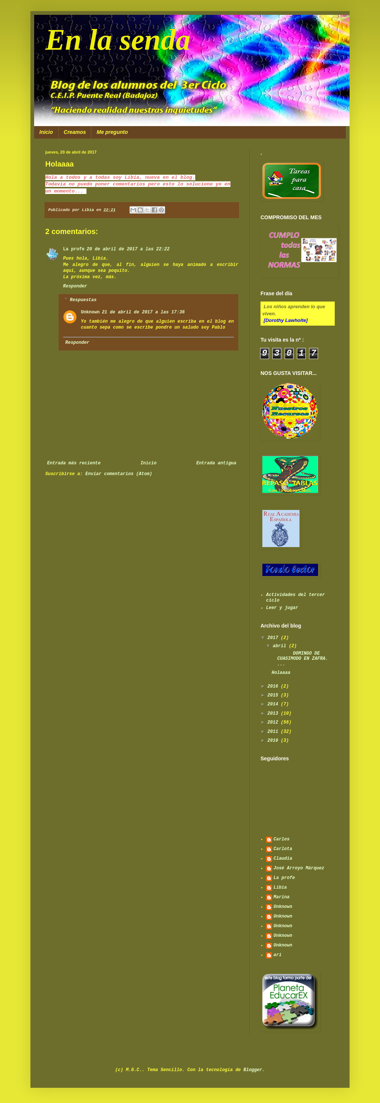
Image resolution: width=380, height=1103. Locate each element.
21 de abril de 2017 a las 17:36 (143, 312)
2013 (274, 713)
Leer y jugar (282, 607)
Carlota (282, 849)
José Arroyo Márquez (298, 868)
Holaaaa (281, 672)
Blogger (252, 1070)
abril (281, 646)
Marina (281, 897)
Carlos (281, 839)
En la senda (117, 39)
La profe (74, 249)
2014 (274, 704)
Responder (75, 286)
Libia (280, 887)
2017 (274, 638)
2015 (274, 695)
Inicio (46, 132)
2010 (274, 740)
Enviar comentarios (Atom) (118, 474)
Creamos (75, 132)
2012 (274, 722)
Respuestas (83, 300)
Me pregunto (112, 132)
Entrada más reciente (74, 463)
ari (277, 955)
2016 (274, 686)
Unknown (90, 312)
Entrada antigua (216, 463)
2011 (274, 731)
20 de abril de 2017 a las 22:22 (128, 249)
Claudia (282, 858)
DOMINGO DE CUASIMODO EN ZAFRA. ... (300, 659)
